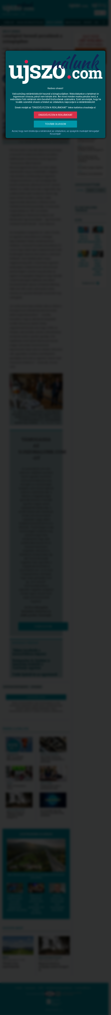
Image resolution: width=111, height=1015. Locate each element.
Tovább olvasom (55, 124)
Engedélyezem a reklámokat (55, 115)
